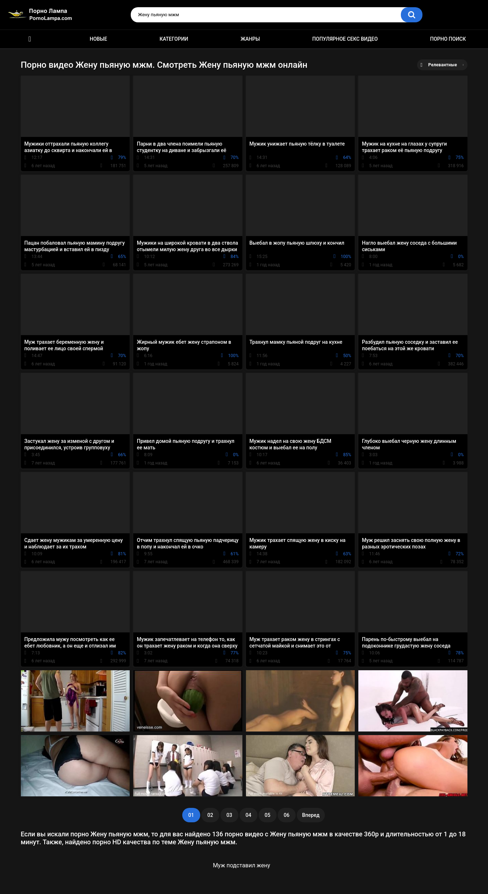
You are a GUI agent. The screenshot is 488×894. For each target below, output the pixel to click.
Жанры (250, 39)
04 (248, 815)
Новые (98, 39)
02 (210, 815)
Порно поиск (448, 39)
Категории (174, 39)
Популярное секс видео (345, 39)
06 (287, 815)
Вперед (310, 815)
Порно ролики (30, 39)
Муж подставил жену (241, 865)
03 (229, 815)
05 (267, 815)
